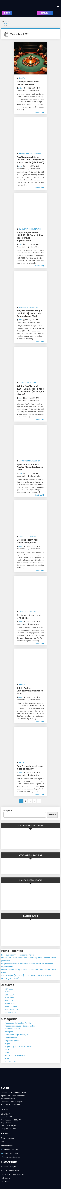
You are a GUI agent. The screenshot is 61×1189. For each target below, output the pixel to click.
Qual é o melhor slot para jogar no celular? (30, 767)
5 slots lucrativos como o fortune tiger (29, 617)
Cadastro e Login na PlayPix (16, 1034)
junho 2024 (9, 995)
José (20, 166)
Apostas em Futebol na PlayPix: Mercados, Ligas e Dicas (30, 467)
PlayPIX (8, 1043)
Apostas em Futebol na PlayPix (18, 1023)
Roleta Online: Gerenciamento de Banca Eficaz (30, 691)
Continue (39, 112)
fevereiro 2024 (11, 1006)
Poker (7, 1049)
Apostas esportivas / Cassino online (20, 1026)
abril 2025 (9, 989)
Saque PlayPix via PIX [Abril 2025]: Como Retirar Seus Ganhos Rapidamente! (30, 236)
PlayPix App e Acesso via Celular (18, 1046)
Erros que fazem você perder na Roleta (28, 83)
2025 (5, 24)
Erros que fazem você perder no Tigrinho (28, 541)
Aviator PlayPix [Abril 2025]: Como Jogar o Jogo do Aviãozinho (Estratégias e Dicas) (30, 390)
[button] (57, 5)
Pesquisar (7, 810)
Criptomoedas (11, 1037)
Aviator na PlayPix (27, 382)
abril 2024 (9, 1000)
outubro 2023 (10, 1012)
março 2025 (10, 992)
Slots (21, 762)
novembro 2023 (11, 1009)
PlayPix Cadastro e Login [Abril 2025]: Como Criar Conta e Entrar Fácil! (29, 313)
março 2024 (10, 1003)
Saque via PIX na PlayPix (30, 229)
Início (7, 21)
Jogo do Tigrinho (27, 536)
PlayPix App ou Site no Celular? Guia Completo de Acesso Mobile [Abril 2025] (30, 160)
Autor (20, 88)
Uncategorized (11, 1061)
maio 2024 (9, 998)
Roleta (22, 78)
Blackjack (9, 1032)
